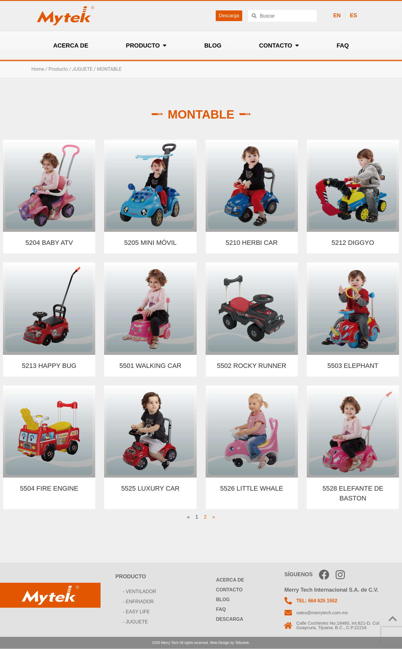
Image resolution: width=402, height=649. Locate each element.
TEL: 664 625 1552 (316, 600)
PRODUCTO (146, 45)
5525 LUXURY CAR (150, 488)
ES (353, 15)
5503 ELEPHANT (352, 365)
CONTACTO (279, 45)
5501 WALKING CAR (150, 365)
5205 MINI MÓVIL (150, 242)
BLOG (212, 45)
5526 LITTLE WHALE (251, 488)
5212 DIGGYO (352, 242)
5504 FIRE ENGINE (49, 488)
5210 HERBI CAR (252, 242)
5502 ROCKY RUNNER (251, 365)
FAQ (343, 45)
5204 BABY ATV (49, 242)
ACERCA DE (70, 45)
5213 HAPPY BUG (49, 365)
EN (337, 15)
